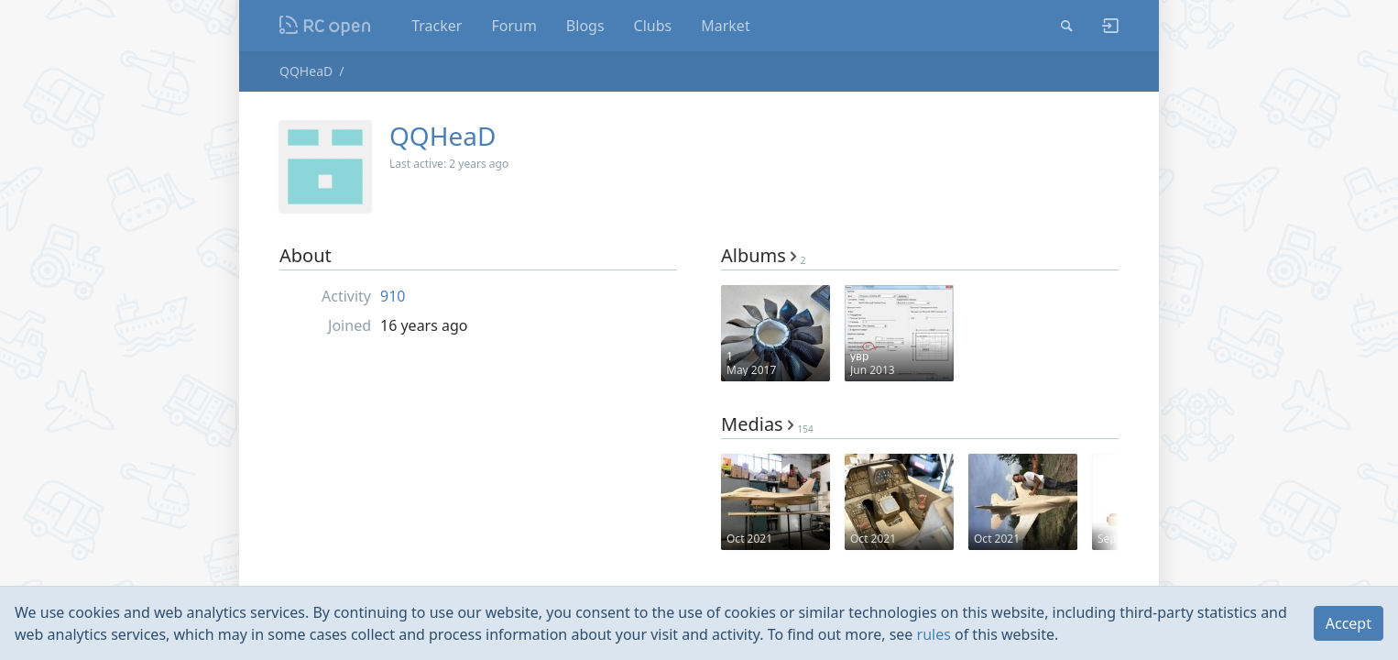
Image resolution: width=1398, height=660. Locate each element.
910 (392, 296)
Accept (1348, 623)
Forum (513, 26)
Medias (767, 424)
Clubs (653, 26)
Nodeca (325, 25)
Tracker (436, 26)
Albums (763, 255)
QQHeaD (306, 71)
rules (934, 634)
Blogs (585, 26)
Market (725, 26)
